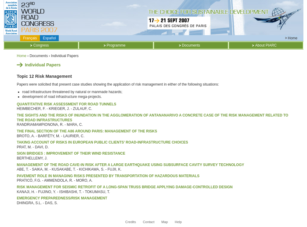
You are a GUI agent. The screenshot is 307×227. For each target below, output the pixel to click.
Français (30, 38)
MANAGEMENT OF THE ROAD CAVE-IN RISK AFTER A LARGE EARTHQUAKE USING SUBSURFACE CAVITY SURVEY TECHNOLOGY (130, 165)
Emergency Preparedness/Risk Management (62, 198)
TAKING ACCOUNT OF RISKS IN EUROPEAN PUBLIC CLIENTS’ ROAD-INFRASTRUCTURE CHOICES (102, 142)
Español (49, 38)
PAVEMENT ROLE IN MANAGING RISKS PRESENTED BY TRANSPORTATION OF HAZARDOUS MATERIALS (108, 176)
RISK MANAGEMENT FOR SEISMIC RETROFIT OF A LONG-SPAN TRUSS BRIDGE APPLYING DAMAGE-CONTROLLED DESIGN (125, 187)
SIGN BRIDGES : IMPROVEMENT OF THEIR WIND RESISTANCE (71, 153)
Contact (148, 222)
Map (164, 222)
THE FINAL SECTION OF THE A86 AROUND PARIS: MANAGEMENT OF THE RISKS (87, 131)
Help (178, 222)
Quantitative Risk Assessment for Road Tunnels (66, 104)
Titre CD (41, 17)
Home (292, 38)
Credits (130, 222)
